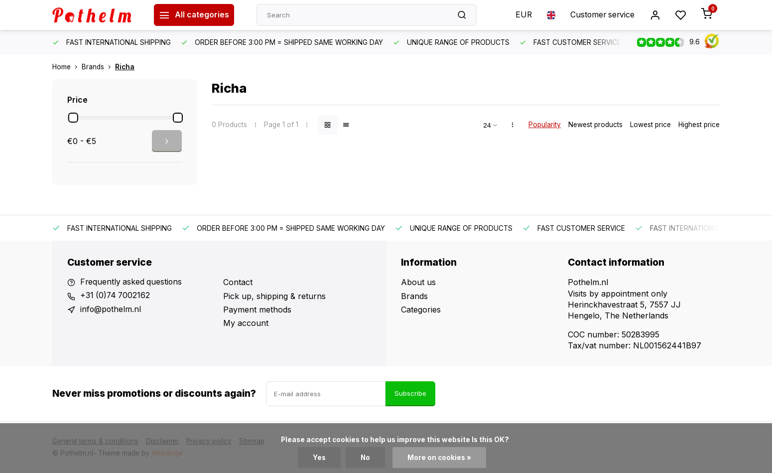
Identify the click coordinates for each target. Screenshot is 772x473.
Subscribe (410, 393)
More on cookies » (439, 458)
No (365, 458)
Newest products (595, 125)
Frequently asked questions (132, 282)
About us (418, 282)
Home (67, 67)
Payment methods (257, 310)
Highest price (699, 125)
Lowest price (650, 125)
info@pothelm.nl (111, 310)
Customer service (601, 15)
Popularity (544, 125)
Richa (124, 67)
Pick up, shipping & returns (274, 296)
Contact (238, 282)
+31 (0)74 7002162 (116, 296)
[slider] (73, 118)
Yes (318, 458)
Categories (421, 310)
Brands (98, 67)
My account (245, 323)
